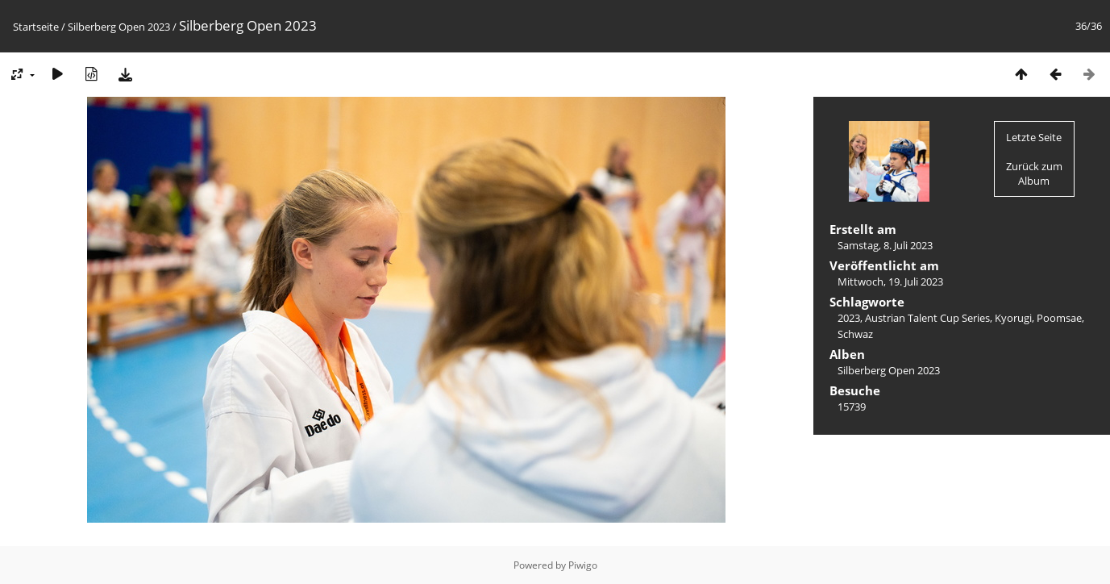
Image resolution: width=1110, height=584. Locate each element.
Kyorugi (1013, 318)
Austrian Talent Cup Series (927, 318)
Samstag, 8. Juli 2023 (885, 245)
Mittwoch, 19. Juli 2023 (890, 281)
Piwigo (582, 565)
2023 (849, 318)
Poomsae (1059, 318)
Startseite (36, 26)
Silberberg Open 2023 (119, 26)
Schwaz (855, 334)
